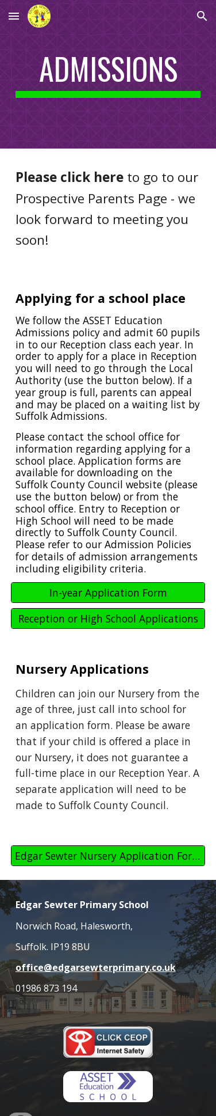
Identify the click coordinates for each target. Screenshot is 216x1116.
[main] (108, 74)
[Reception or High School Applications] (108, 618)
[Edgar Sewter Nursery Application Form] (108, 856)
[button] (14, 16)
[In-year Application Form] (108, 592)
